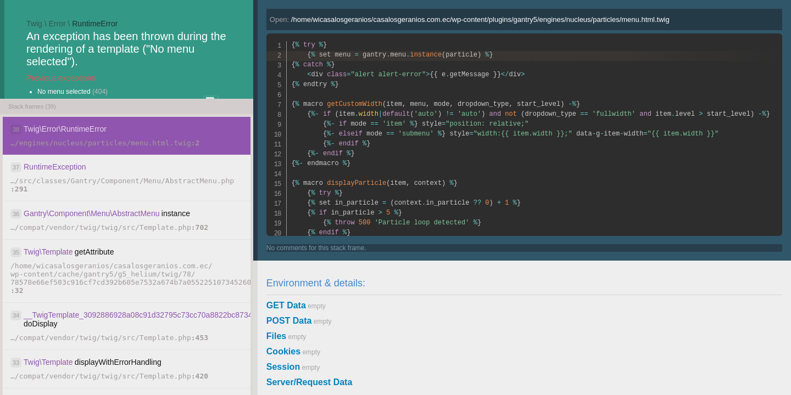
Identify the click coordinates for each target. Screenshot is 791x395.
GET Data (286, 305)
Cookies (283, 351)
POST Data (289, 320)
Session (283, 366)
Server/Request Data (309, 382)
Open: (470, 19)
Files (276, 336)
